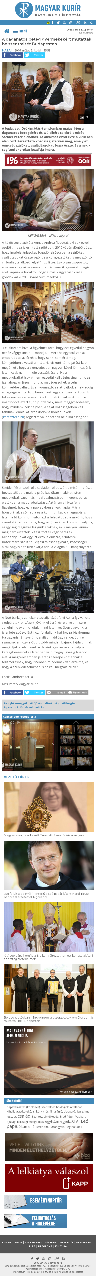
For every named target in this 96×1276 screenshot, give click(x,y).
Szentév (37, 1117)
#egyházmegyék (16, 703)
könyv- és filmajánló (49, 1111)
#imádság (52, 703)
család (24, 1116)
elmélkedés (51, 1117)
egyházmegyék (57, 1121)
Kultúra (61, 1246)
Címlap (6, 1242)
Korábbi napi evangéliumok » (76, 1091)
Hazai (7, 50)
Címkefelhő (15, 1101)
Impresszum (19, 1271)
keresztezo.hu (13, 417)
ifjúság (11, 1122)
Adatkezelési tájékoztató (71, 1271)
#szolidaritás (34, 707)
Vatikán (80, 1117)
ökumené (26, 1126)
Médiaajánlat (33, 1271)
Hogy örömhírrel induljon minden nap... (26, 1036)
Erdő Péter (67, 1117)
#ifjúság (36, 703)
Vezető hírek (16, 776)
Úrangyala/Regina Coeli (66, 1127)
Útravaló (69, 1111)
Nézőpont (45, 1246)
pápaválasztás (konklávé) (23, 1107)
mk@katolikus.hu (34, 1268)
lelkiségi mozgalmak (30, 1122)
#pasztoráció (13, 707)
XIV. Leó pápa (33, 1242)
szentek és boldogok (55, 1107)
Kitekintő (66, 1242)
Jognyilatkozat (49, 1271)
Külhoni (50, 1242)
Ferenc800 (42, 1127)
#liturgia (68, 703)
